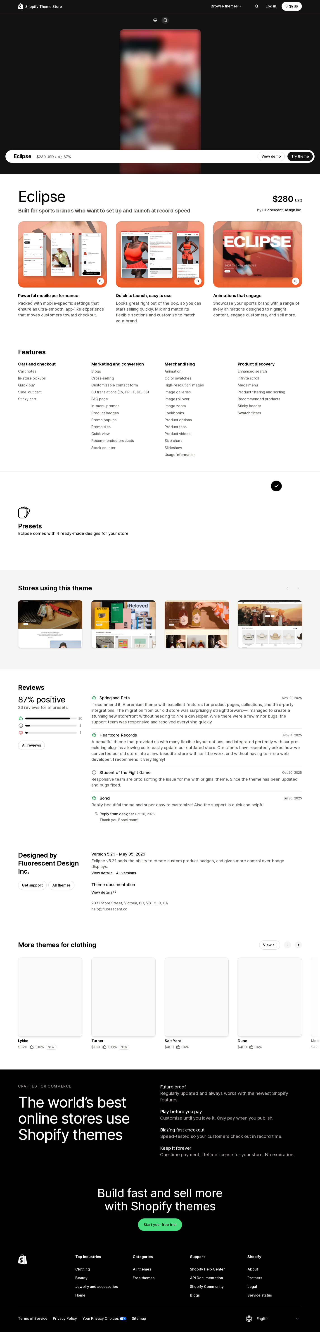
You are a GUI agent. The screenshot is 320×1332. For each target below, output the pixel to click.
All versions (126, 1079)
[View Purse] (191, 719)
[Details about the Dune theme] (270, 1212)
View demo (271, 351)
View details (101, 1079)
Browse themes (226, 6)
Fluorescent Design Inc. (282, 404)
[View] (50, 828)
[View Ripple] (219, 719)
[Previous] (287, 791)
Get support (32, 1092)
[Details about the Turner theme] (123, 1212)
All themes (61, 1092)
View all (269, 1152)
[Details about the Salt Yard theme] (197, 1212)
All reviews (31, 950)
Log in (271, 6)
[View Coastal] (248, 719)
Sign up (291, 6)
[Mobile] (165, 20)
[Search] (256, 6)
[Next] (298, 791)
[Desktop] (155, 20)
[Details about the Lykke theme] (50, 1212)
